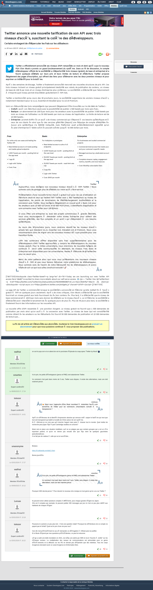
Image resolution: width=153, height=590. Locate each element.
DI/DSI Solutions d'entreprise (23, 6)
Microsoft (56, 6)
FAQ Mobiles (86, 12)
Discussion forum (133, 67)
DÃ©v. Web (72, 6)
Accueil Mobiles (46, 12)
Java (64, 6)
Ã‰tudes (101, 2)
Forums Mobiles (60, 12)
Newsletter (80, 2)
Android (81, 9)
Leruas (17, 506)
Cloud (39, 6)
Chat (69, 2)
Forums (33, 2)
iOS (87, 9)
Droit (111, 2)
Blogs (61, 2)
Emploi (91, 2)
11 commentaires (52, 50)
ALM (49, 6)
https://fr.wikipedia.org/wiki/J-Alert (43, 455)
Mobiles (114, 6)
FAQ (54, 2)
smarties (17, 380)
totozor (17, 403)
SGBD (99, 6)
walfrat (17, 357)
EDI (80, 6)
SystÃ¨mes (123, 6)
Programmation (89, 6)
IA (44, 6)
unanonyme (17, 451)
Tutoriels (44, 2)
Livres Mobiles (98, 12)
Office (106, 6)
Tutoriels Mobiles (74, 12)
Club (118, 2)
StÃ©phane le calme (34, 50)
